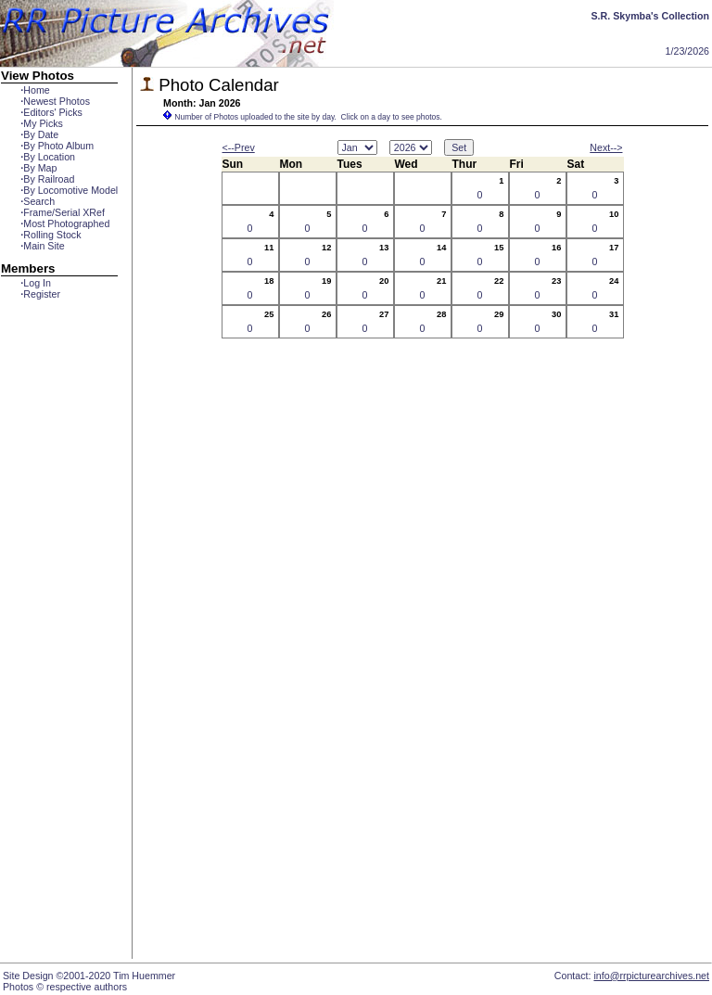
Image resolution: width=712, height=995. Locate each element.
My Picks (41, 123)
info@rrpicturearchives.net (651, 975)
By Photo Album (57, 145)
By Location (47, 156)
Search (37, 201)
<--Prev (238, 147)
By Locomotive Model (69, 190)
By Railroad (47, 179)
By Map (38, 167)
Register (40, 294)
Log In (35, 282)
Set (458, 147)
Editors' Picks (51, 112)
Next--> (606, 147)
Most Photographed (64, 223)
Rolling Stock (50, 234)
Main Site (42, 245)
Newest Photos (55, 101)
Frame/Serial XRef (62, 212)
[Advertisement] (59, 637)
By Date (39, 134)
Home (34, 90)
